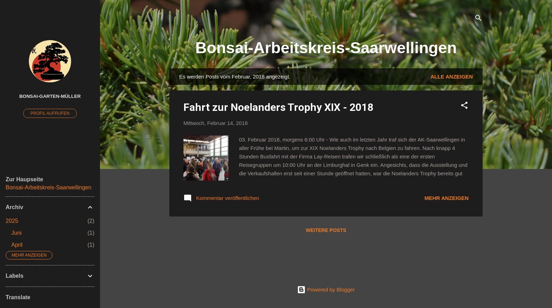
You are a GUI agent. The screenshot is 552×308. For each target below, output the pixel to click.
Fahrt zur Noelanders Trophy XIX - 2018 (278, 107)
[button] (464, 106)
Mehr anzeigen (447, 198)
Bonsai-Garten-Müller (50, 96)
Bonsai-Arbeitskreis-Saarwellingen (326, 48)
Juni (16, 233)
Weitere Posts (326, 230)
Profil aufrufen (50, 113)
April (17, 245)
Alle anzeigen (452, 77)
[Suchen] (478, 19)
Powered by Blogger (326, 290)
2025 (12, 221)
